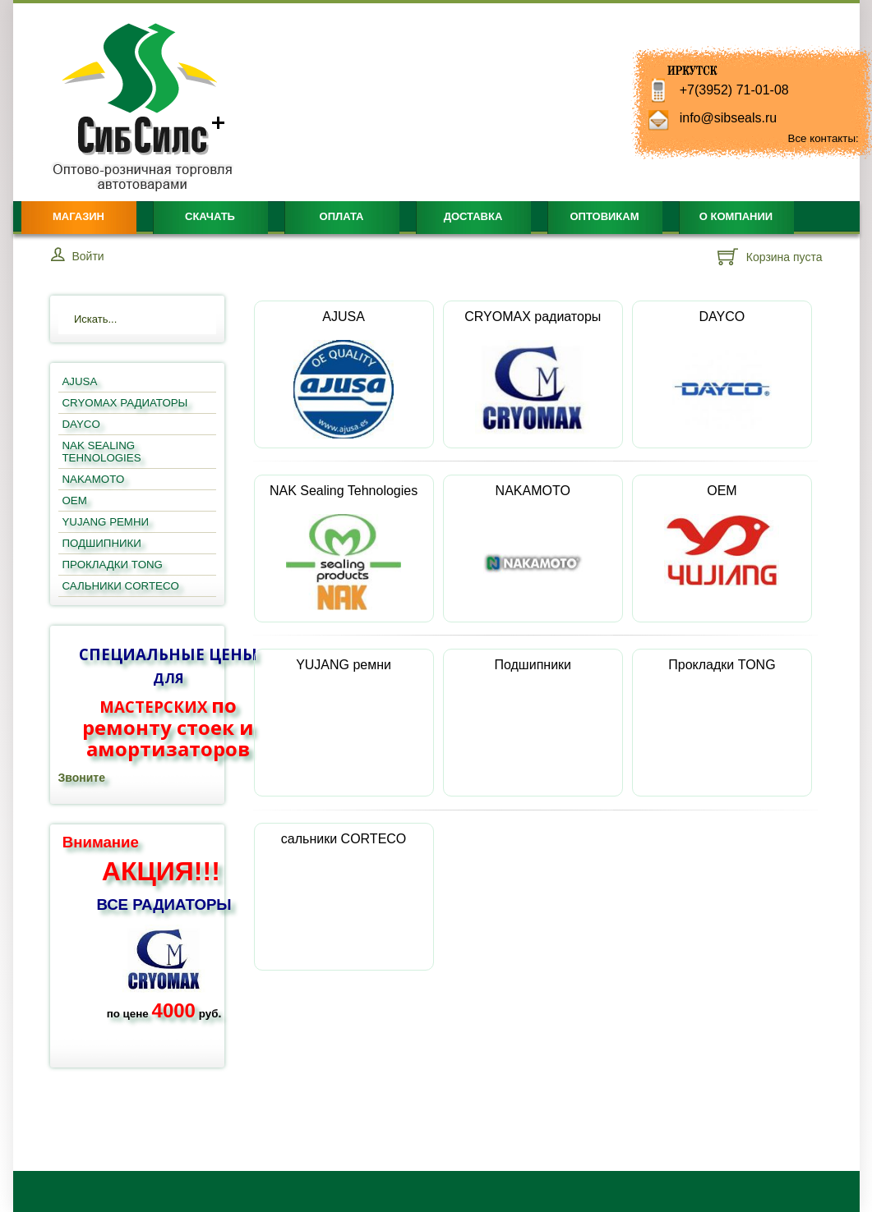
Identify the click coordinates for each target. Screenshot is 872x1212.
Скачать (210, 216)
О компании (736, 216)
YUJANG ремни (343, 709)
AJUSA (343, 374)
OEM (721, 535)
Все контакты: (823, 138)
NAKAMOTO (533, 548)
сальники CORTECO (343, 883)
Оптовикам (604, 216)
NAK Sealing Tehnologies (344, 547)
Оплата (342, 216)
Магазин (78, 216)
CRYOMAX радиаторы (532, 372)
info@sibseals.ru (728, 118)
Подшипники (532, 709)
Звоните (81, 777)
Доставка (473, 216)
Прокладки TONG (721, 709)
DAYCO (722, 374)
